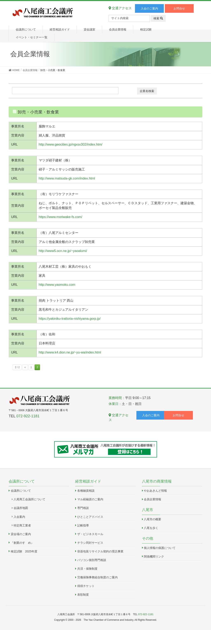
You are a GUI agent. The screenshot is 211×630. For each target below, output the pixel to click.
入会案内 (19, 516)
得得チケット (86, 586)
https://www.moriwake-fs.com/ (60, 217)
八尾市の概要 (152, 519)
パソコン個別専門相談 (91, 560)
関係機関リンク (154, 556)
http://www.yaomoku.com (57, 284)
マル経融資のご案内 (90, 499)
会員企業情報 (152, 499)
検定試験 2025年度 (24, 551)
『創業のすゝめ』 (22, 542)
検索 (158, 18)
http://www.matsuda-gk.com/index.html (67, 178)
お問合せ (179, 8)
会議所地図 (21, 508)
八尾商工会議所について (29, 499)
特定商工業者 (22, 525)
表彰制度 (83, 594)
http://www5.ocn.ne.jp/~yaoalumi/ (63, 251)
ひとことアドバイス (90, 516)
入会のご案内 (149, 8)
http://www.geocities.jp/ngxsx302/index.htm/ (71, 144)
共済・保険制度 (87, 568)
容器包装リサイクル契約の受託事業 (100, 551)
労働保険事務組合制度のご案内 (97, 577)
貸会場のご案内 (21, 534)
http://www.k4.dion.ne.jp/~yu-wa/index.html (70, 352)
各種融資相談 (86, 490)
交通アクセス (120, 8)
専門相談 (83, 508)
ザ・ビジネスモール (90, 534)
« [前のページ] (25, 367)
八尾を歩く (151, 528)
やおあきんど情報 (155, 490)
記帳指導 (83, 525)
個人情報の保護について (160, 548)
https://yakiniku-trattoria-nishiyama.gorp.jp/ (70, 318)
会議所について (21, 490)
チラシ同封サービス (90, 542)
